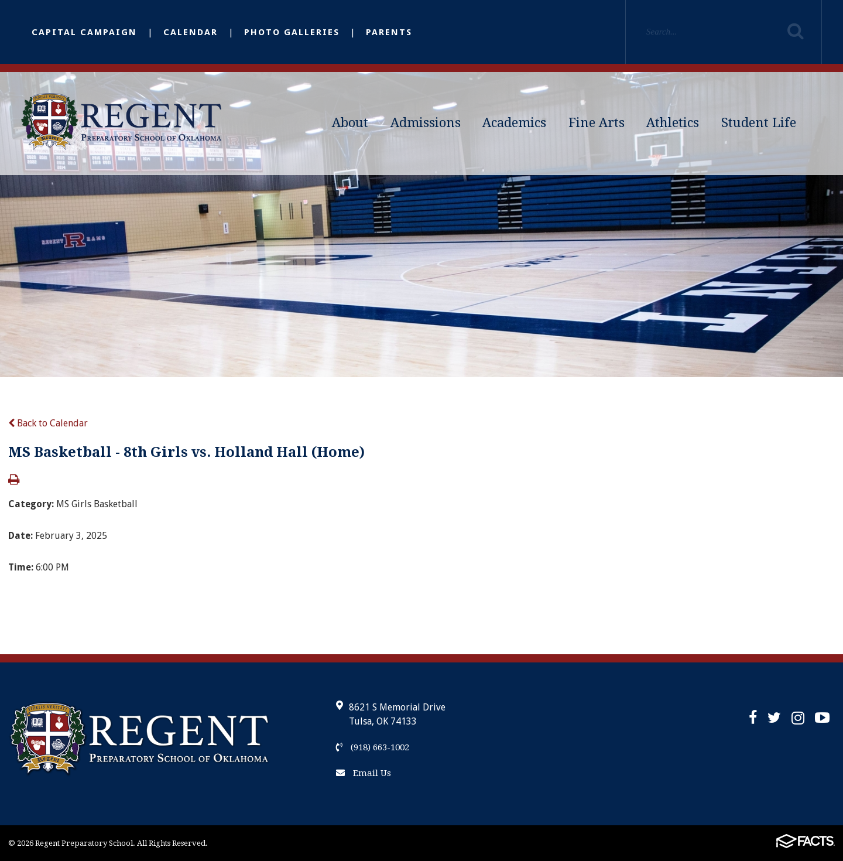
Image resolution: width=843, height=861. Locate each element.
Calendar (190, 32)
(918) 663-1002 (372, 747)
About (350, 122)
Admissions (425, 122)
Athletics (672, 122)
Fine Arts (596, 122)
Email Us (363, 773)
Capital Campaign (84, 32)
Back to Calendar (48, 423)
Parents (389, 32)
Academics (514, 122)
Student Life (758, 122)
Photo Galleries (292, 32)
